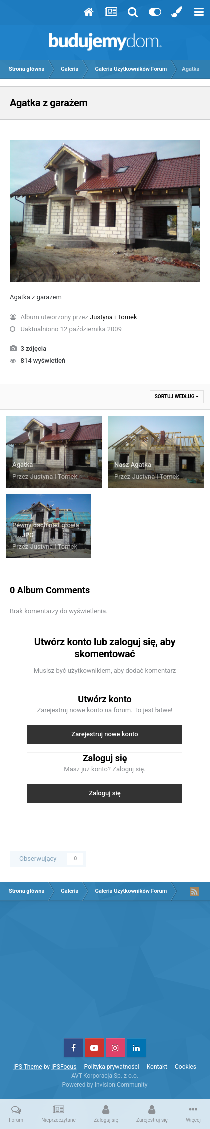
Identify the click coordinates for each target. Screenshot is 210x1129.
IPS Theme (28, 1066)
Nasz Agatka (133, 464)
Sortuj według (177, 396)
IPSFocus (64, 1066)
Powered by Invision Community (105, 1084)
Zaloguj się (105, 793)
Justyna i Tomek (114, 317)
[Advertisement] (105, 973)
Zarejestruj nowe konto (105, 734)
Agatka (22, 464)
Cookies (185, 1066)
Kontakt (157, 1066)
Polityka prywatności (111, 1066)
